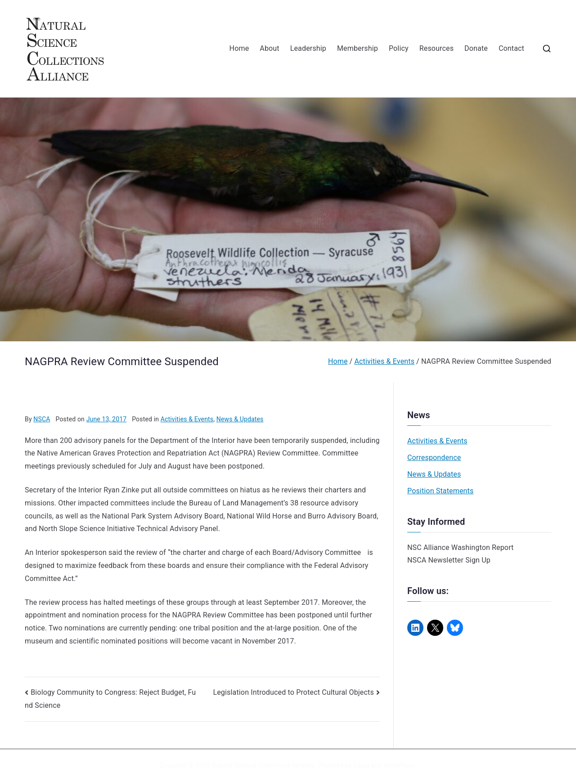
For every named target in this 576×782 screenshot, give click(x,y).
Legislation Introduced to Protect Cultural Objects (293, 692)
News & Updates (240, 419)
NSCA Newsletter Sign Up (448, 560)
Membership (357, 48)
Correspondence (434, 457)
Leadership (308, 48)
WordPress (398, 765)
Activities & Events (187, 419)
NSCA (41, 419)
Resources (436, 48)
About (269, 48)
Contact (511, 48)
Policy (399, 48)
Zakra (361, 765)
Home (239, 48)
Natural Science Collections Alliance (263, 765)
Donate (476, 48)
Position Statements (440, 491)
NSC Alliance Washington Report (460, 547)
